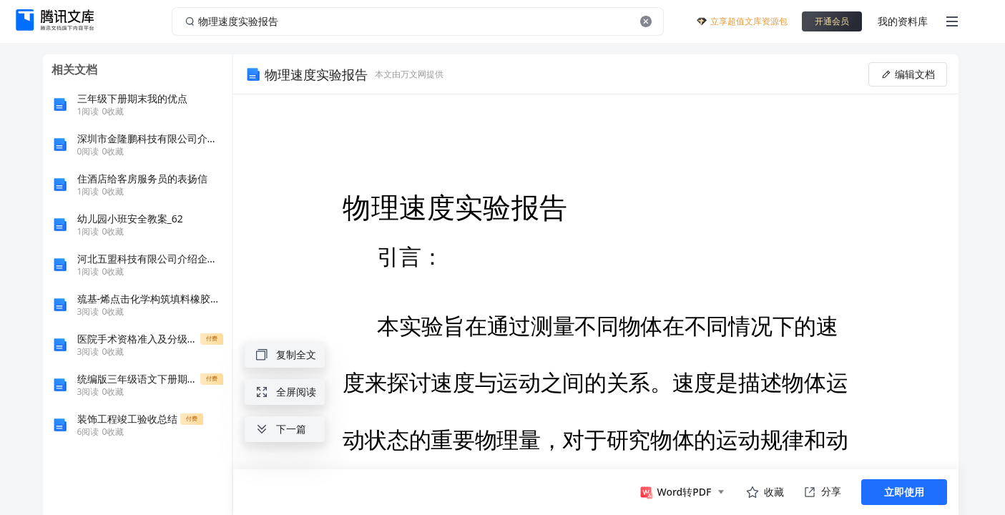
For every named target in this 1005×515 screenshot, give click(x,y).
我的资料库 (903, 21)
